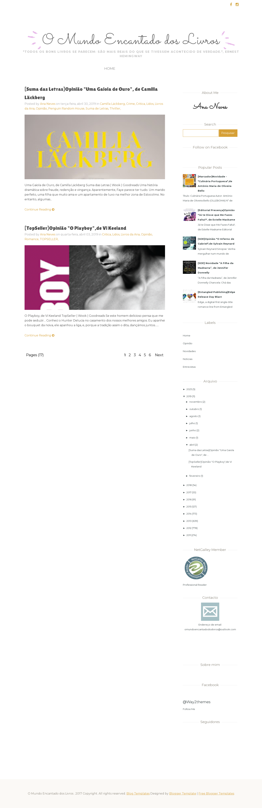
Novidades (189, 351)
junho (192, 430)
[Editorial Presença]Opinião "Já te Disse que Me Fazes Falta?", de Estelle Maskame (216, 215)
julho (192, 423)
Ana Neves (47, 104)
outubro (194, 409)
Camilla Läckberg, (113, 104)
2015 (188, 506)
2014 (189, 513)
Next (159, 355)
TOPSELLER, (49, 239)
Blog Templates (138, 793)
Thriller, (115, 108)
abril (191, 444)
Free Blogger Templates (216, 793)
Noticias (187, 359)
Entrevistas (189, 366)
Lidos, (150, 104)
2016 (189, 499)
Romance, (32, 239)
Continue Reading (39, 209)
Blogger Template (182, 793)
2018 (189, 485)
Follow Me (189, 709)
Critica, (141, 104)
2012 (188, 528)
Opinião (187, 343)
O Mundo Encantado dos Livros (131, 41)
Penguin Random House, (67, 108)
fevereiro (194, 475)
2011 (188, 535)
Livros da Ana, (131, 234)
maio (192, 437)
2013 (189, 520)
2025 (189, 389)
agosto (193, 416)
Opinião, (42, 108)
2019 (189, 396)
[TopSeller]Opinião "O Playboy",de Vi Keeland (75, 228)
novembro (195, 401)
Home (109, 68)
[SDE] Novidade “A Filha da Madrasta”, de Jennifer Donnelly (215, 268)
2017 (188, 492)
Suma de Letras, (98, 108)
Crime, (131, 104)
